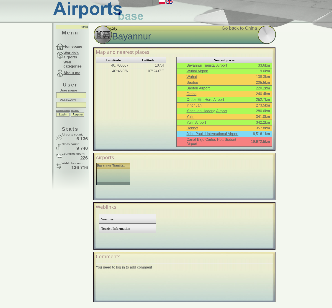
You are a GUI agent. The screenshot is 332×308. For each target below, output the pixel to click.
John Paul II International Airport (213, 134)
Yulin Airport (196, 122)
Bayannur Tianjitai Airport (207, 65)
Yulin (191, 117)
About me (72, 73)
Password (68, 100)
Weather (107, 219)
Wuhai (192, 77)
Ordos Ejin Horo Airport (205, 100)
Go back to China (239, 28)
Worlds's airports (71, 55)
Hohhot (192, 128)
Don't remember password (67, 111)
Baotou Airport (198, 88)
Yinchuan (194, 105)
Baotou (192, 82)
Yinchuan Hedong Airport (207, 111)
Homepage (73, 46)
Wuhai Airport (197, 71)
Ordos (192, 94)
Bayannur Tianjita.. (111, 165)
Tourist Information (115, 228)
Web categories (73, 64)
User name (68, 90)
